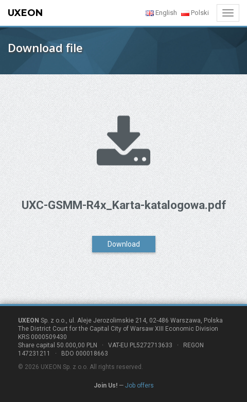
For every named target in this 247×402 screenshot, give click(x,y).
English (161, 13)
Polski (195, 13)
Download (124, 244)
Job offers (139, 385)
